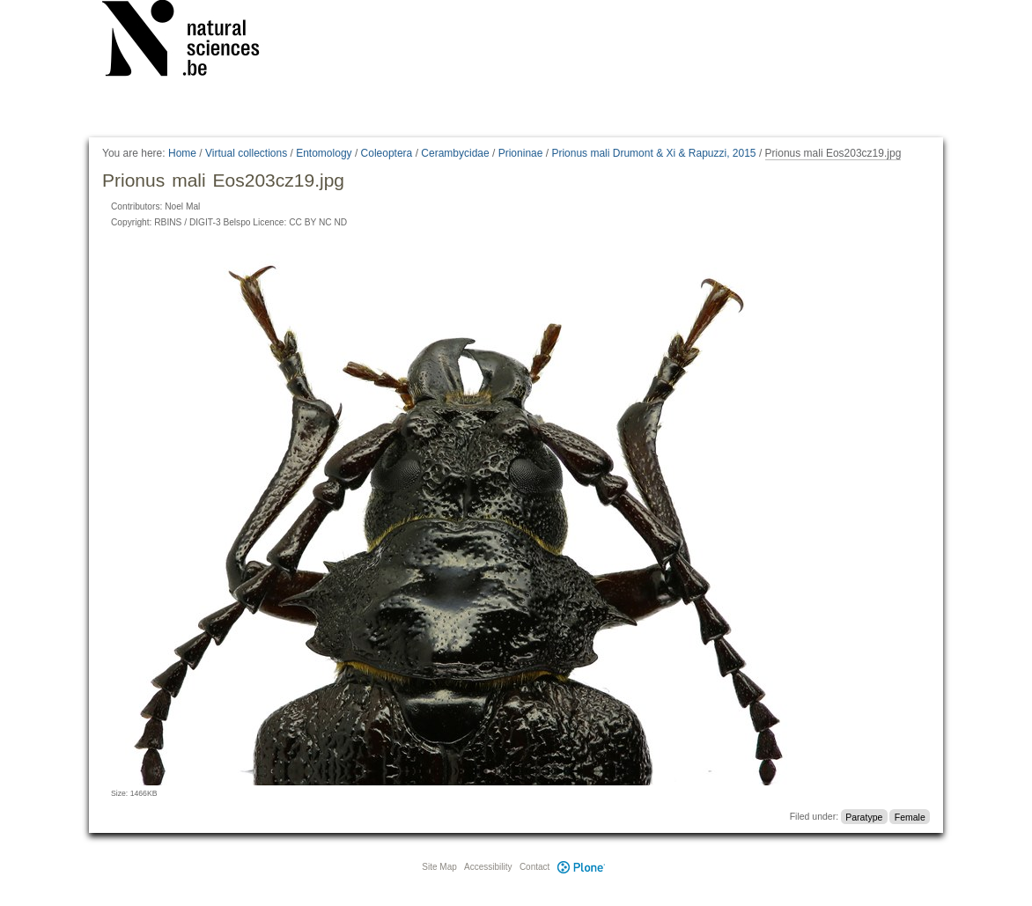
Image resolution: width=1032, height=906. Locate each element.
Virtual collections (246, 153)
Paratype (863, 816)
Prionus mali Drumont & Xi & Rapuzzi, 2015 (653, 153)
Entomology (323, 153)
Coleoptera (387, 153)
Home (182, 153)
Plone (581, 867)
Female (910, 816)
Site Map (439, 867)
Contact (534, 867)
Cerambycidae (455, 153)
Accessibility (488, 867)
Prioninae (520, 153)
